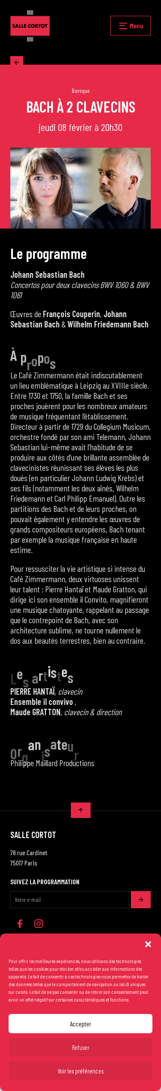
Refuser (80, 1047)
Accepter (80, 1024)
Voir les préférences (80, 1071)
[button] (148, 944)
